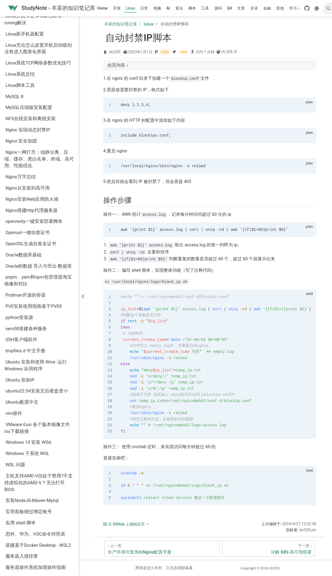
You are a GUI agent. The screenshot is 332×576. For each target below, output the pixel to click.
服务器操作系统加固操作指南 (35, 509)
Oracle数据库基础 (23, 196)
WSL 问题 (15, 406)
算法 (179, 8)
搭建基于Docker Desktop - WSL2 (38, 486)
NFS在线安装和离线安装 (30, 60)
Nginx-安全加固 (21, 82)
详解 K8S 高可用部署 (26, 553)
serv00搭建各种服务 (26, 270)
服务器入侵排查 (21, 497)
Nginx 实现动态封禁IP (27, 71)
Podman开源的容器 (25, 236)
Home (102, 8)
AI (168, 8)
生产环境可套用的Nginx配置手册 (39, 531)
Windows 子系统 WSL (27, 395)
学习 (294, 9)
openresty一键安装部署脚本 (34, 163)
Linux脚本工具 (20, 26)
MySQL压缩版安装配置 (28, 49)
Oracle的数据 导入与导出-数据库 (38, 207)
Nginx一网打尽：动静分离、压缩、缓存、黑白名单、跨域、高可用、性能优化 (39, 100)
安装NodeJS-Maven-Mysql (32, 442)
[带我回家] (51, 8)
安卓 (254, 8)
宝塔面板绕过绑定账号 (28, 453)
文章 (241, 8)
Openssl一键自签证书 (27, 174)
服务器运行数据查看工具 (31, 520)
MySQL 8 (14, 38)
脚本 (192, 8)
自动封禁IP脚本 (21, 542)
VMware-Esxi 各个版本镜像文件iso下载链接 (37, 370)
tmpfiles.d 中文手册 (25, 292)
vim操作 (13, 355)
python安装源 (19, 259)
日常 (144, 8)
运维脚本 (14, 564)
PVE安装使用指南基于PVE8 (33, 247)
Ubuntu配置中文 (21, 343)
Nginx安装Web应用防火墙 (31, 140)
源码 (218, 8)
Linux (130, 8)
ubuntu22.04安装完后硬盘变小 (36, 332)
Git (229, 8)
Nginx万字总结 (20, 118)
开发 (117, 8)
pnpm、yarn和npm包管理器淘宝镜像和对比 (38, 222)
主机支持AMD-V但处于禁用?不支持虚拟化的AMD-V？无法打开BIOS (38, 424)
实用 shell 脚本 (20, 464)
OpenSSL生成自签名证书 (30, 185)
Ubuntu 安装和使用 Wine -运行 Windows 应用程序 (35, 307)
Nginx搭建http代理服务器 (31, 152)
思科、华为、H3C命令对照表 (35, 475)
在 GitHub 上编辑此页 (124, 524)
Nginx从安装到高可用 (27, 129)
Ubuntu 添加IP (19, 321)
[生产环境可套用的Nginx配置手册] (162, 548)
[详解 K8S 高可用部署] (268, 548)
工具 (205, 8)
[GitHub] (307, 8)
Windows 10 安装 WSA (28, 383)
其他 (280, 8)
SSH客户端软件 (21, 281)
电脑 (157, 8)
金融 (267, 8)
